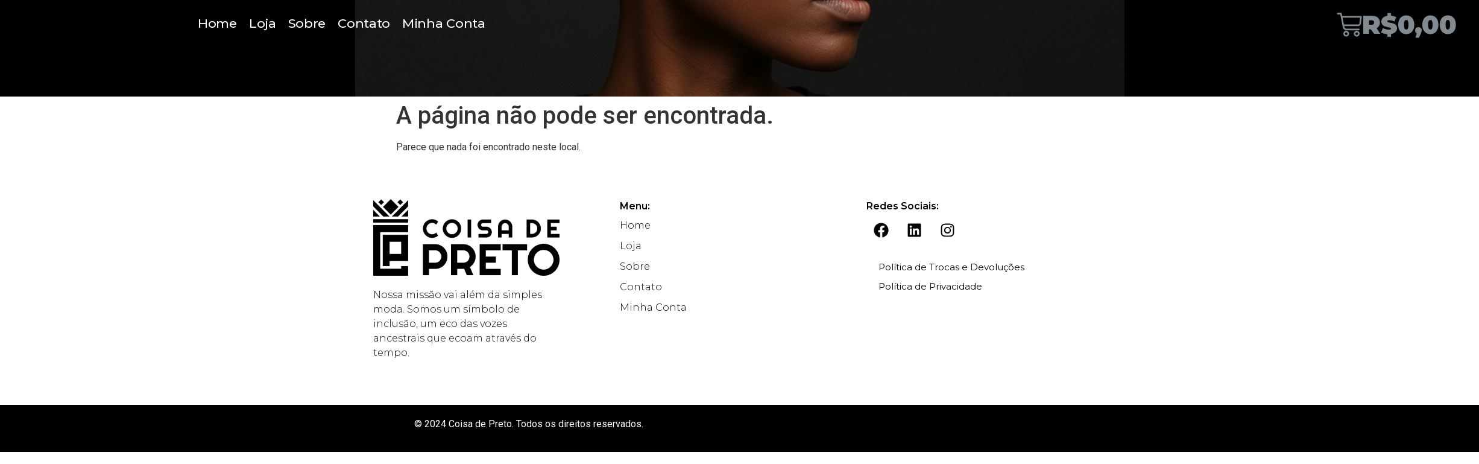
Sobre (307, 23)
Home (217, 23)
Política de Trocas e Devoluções (951, 267)
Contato (364, 23)
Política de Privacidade (930, 286)
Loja (262, 23)
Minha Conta (443, 23)
